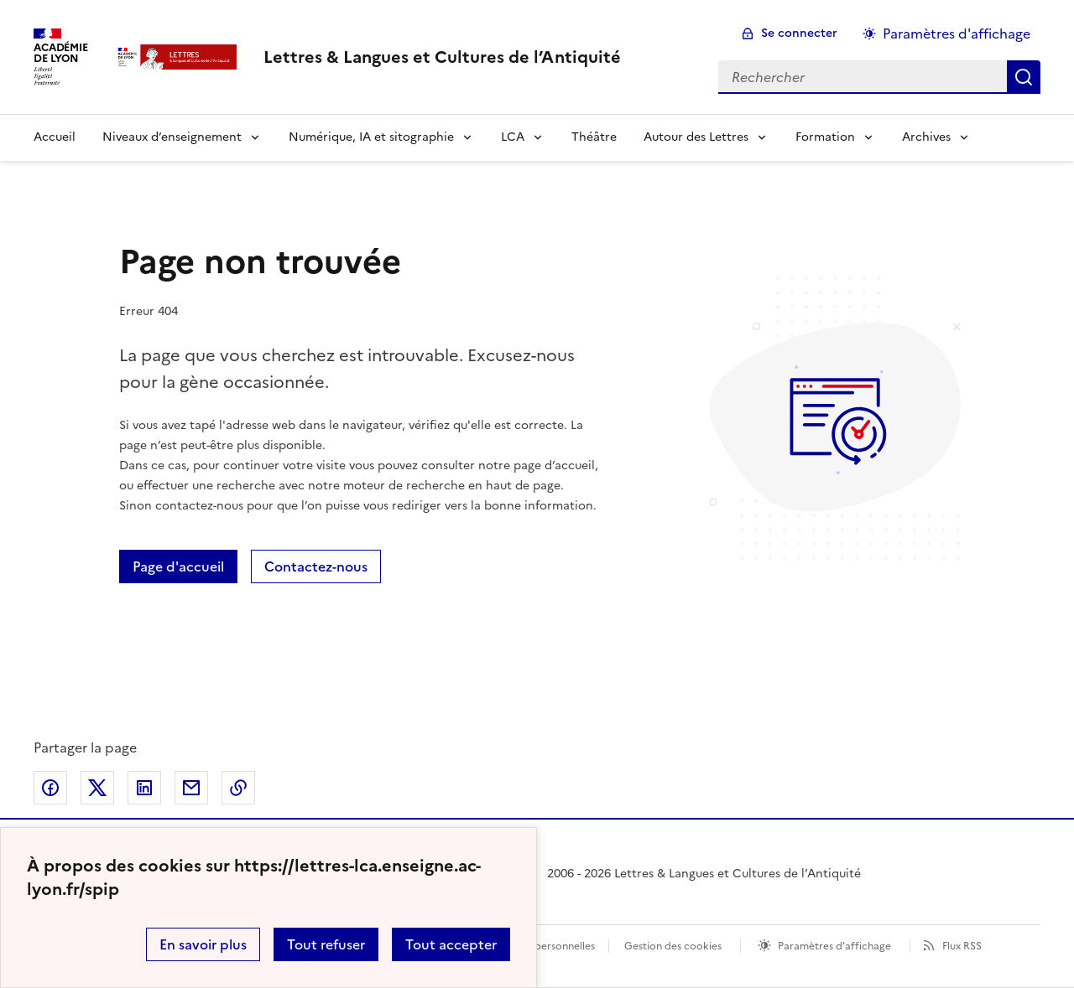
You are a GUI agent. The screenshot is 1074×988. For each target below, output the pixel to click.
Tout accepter (451, 944)
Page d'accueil (178, 566)
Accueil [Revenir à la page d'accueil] (55, 137)
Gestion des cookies (673, 946)
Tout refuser (326, 944)
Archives (926, 137)
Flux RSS (962, 946)
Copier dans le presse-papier (238, 787)
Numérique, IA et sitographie (371, 137)
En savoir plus (203, 944)
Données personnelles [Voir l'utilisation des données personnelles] (542, 946)
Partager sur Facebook (50, 787)
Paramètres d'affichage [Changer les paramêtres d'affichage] (956, 33)
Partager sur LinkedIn (144, 787)
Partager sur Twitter (97, 787)
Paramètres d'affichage (834, 946)
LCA (512, 137)
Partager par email (191, 787)
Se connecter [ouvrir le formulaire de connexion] (799, 33)
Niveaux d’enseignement (172, 137)
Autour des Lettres (696, 137)
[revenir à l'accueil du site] (442, 57)
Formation (825, 137)
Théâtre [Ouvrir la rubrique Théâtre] (594, 137)
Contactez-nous (316, 566)
